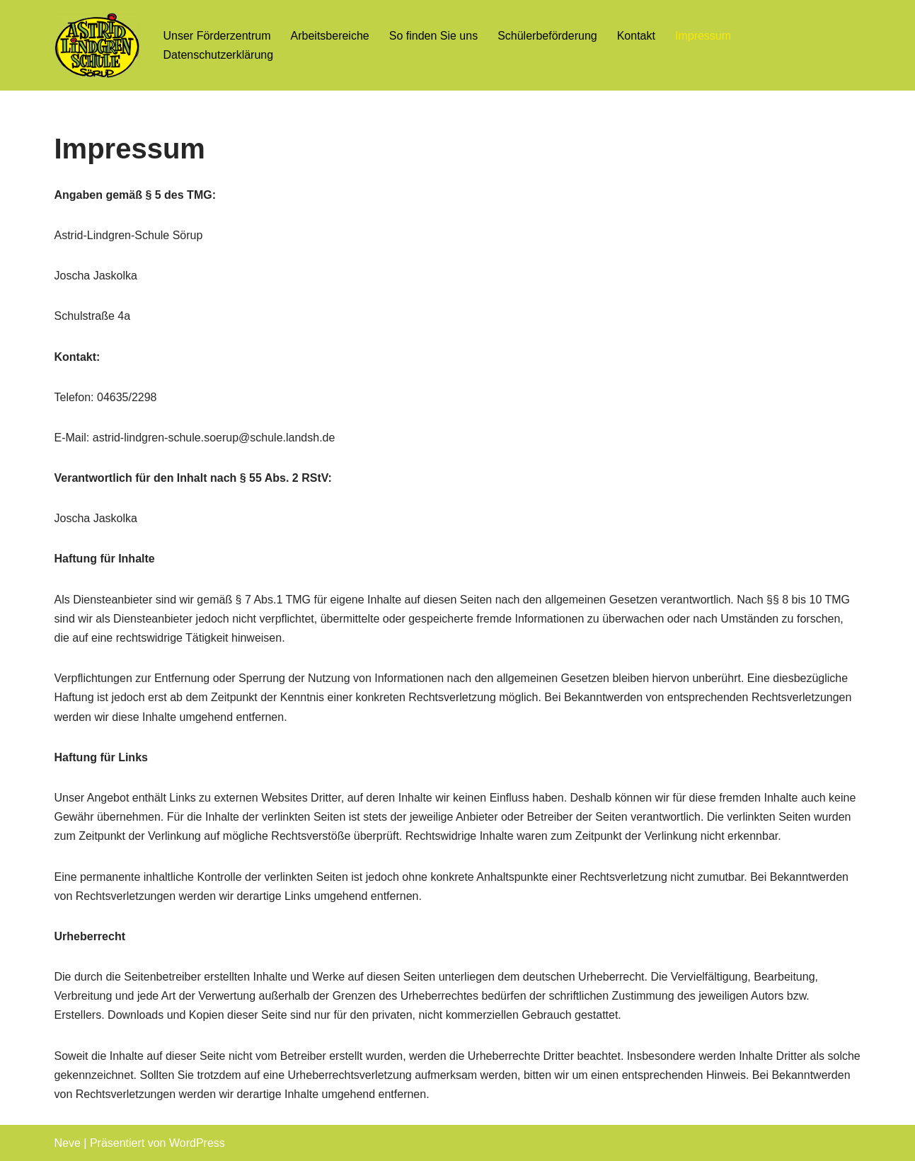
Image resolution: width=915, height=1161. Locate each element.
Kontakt (636, 36)
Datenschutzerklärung (218, 55)
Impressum (703, 36)
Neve (67, 1143)
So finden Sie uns (433, 36)
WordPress (197, 1143)
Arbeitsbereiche (330, 36)
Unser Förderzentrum (217, 36)
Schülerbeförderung (547, 36)
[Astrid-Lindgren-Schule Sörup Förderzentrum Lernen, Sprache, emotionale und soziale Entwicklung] (96, 45)
